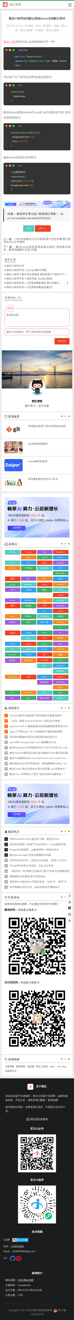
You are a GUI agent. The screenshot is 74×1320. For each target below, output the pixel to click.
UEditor (28, 654)
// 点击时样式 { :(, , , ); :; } (18, 178)
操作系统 (44, 682)
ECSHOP (44, 660)
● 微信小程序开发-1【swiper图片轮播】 (26, 270)
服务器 (12, 660)
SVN (44, 600)
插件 (12, 606)
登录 (10, 308)
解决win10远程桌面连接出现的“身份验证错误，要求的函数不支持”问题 (37, 248)
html (60, 644)
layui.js (44, 677)
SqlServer (12, 568)
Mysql (28, 644)
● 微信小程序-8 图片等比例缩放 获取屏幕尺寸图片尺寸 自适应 (37, 274)
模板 (60, 654)
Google (28, 552)
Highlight (60, 563)
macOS (44, 557)
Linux (28, 557)
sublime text (12, 677)
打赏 (29, 228)
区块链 (60, 638)
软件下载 (44, 622)
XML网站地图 (26, 1280)
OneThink (61, 606)
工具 (28, 677)
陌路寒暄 (20, 1066)
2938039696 (17, 1246)
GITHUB (60, 649)
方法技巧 (12, 622)
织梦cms (60, 698)
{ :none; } (15, 94)
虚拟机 (60, 616)
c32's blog (61, 1066)
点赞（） (43, 228)
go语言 (12, 633)
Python (60, 677)
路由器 (28, 606)
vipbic (52, 1066)
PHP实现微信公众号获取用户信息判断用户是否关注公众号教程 (37, 240)
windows (60, 557)
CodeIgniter (44, 616)
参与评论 (62, 341)
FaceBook (61, 584)
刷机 (44, 590)
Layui (28, 638)
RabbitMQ (28, 600)
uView (60, 568)
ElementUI (60, 552)
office (28, 698)
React (44, 638)
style (60, 660)
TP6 (44, 606)
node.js (44, 644)
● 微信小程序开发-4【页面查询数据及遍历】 (29, 287)
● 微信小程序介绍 (14, 265)
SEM (12, 590)
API (12, 698)
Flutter (60, 590)
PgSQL (44, 563)
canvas (44, 584)
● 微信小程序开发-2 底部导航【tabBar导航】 (29, 278)
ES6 (44, 578)
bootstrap (12, 654)
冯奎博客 (9, 1066)
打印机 (12, 552)
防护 (28, 622)
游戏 (60, 579)
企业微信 (44, 568)
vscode (60, 595)
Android (28, 633)
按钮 (36, 58)
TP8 (28, 563)
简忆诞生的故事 (37, 1119)
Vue (44, 611)
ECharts (44, 649)
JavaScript (60, 622)
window (28, 649)
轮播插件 (60, 671)
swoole (60, 611)
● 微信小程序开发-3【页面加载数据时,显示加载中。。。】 (36, 282)
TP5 (12, 692)
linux (12, 649)
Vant (44, 552)
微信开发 (28, 660)
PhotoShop (60, 682)
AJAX (44, 692)
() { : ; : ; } (22, 136)
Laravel (12, 644)
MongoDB (60, 573)
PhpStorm (60, 665)
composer (60, 600)
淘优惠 (30, 1066)
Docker (12, 600)
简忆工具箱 (42, 1066)
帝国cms (28, 616)
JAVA (44, 633)
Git (60, 633)
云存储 (28, 590)
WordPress (28, 584)
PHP (60, 692)
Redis (12, 616)
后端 (56, 25)
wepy (28, 578)
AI (60, 627)
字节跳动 (28, 568)
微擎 (12, 579)
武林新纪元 (11, 1071)
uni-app (12, 584)
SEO (44, 654)
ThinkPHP (28, 692)
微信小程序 (26, 30)
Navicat (12, 563)
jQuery (60, 687)
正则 (44, 666)
